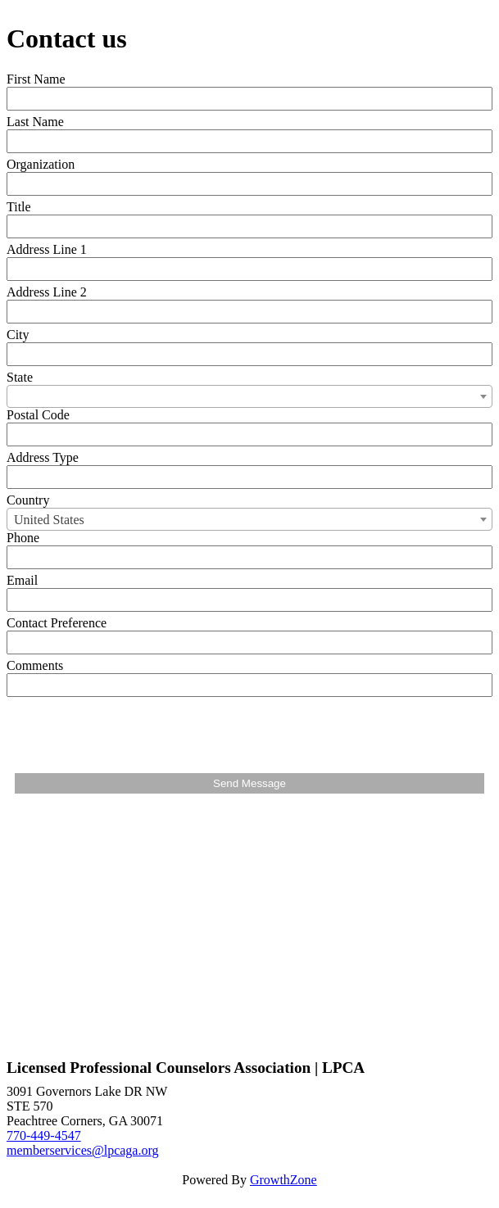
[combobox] (249, 396)
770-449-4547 (44, 1135)
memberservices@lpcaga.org (82, 1150)
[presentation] (139, 733)
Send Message (249, 783)
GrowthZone (283, 1180)
